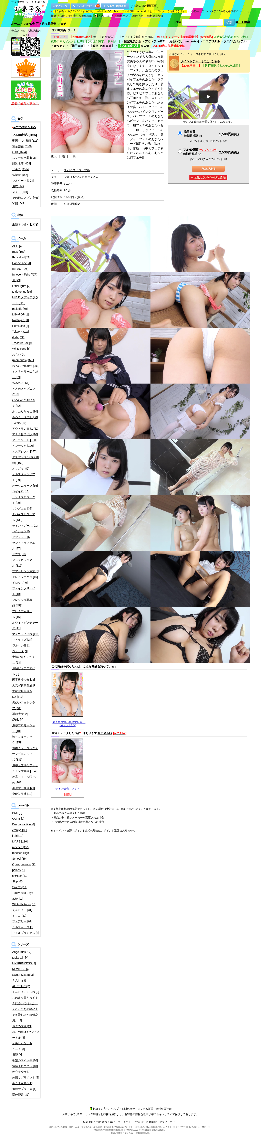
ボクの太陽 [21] (22, 1026)
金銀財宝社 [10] (22, 793)
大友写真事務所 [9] (24, 685)
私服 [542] (18, 203)
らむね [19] (19, 423)
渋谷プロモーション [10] (23, 728)
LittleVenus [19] (22, 291)
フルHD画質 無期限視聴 (200, 151)
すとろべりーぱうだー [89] (25, 374)
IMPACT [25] (20, 268)
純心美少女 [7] (21, 1071)
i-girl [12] (17, 835)
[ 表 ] (63, 156)
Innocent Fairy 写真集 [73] (24, 277)
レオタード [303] (23, 180)
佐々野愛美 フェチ (67, 789)
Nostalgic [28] (21, 320)
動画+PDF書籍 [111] (25, 140)
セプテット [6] (21, 537)
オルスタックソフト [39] (23, 477)
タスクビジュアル (234, 41)
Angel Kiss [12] (21, 952)
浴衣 (95, 177)
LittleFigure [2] (21, 286)
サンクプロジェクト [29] (23, 499)
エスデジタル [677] (24, 451)
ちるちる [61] (20, 383)
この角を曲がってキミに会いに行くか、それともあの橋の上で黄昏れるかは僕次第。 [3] (25, 1009)
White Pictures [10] (24, 904)
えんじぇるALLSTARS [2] (21, 983)
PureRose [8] (20, 326)
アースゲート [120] (24, 440)
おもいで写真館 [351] (25, 365)
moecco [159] (20, 847)
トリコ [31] (19, 915)
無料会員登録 (155, 15)
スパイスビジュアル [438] (23, 517)
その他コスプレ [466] (25, 197)
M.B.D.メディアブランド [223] (25, 300)
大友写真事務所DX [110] (22, 693)
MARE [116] (20, 841)
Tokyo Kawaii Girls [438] (20, 334)
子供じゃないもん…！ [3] (22, 1046)
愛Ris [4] (17, 719)
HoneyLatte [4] (21, 263)
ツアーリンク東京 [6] (25, 571)
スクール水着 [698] (24, 157)
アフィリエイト (168, 1122)
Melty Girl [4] (20, 957)
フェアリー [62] (22, 921)
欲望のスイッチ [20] (25, 1060)
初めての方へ (104, 15)
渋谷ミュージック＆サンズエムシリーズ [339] (25, 754)
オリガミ (59, 45)
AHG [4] (17, 246)
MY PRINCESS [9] (24, 963)
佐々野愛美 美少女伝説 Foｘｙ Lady (68, 723)
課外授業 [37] (20, 1094)
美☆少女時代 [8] (22, 1083)
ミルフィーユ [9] (22, 927)
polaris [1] (18, 870)
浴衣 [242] (18, 186)
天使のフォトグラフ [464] (23, 705)
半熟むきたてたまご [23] (23, 659)
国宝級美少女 (132, 41)
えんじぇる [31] (22, 910)
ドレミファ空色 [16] (25, 577)
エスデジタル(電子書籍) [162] (25, 459)
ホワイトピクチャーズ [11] (25, 625)
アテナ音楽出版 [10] (25, 434)
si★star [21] (20, 875)
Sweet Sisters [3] (23, 974)
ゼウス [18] (19, 554)
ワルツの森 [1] (21, 645)
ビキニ (86, 177)
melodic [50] (20, 308)
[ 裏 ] (74, 156)
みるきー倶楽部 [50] (25, 417)
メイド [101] (20, 192)
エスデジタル (211, 41)
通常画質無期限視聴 (193, 133)
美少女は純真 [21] (23, 788)
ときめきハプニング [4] (23, 391)
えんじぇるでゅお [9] (25, 992)
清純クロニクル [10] (25, 1066)
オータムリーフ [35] (25, 485)
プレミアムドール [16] (22, 614)
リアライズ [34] (22, 639)
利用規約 (151, 1122)
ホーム (15, 23)
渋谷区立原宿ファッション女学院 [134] (25, 768)
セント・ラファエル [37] (23, 545)
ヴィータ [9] (20, 651)
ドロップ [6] (20, 582)
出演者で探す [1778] (25, 224)
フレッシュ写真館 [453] (22, 602)
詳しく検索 (243, 22)
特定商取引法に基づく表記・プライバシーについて (113, 1122)
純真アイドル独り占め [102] (25, 779)
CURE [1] (18, 818)
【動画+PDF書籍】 (102, 45)
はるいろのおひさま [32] (23, 402)
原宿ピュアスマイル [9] (23, 671)
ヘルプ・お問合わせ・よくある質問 (132, 1108)
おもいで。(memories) (184, 41)
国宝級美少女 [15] (23, 679)
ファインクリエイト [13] (23, 591)
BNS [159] (18, 251)
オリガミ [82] (20, 468)
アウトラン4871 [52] (25, 428)
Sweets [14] (19, 887)
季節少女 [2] (20, 714)
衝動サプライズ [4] (24, 1089)
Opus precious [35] (24, 864)
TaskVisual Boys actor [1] (22, 895)
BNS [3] (17, 813)
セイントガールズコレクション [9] (25, 528)
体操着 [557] (20, 174)
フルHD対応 (31, 23)
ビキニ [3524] (21, 169)
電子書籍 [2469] (22, 146)
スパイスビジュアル (77, 170)
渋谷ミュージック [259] (22, 739)
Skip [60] (17, 881)
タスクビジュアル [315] (22, 562)
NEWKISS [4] (20, 969)
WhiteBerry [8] (21, 348)
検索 (178, 22)
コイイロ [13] (20, 491)
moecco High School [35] (20, 855)
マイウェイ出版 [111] (25, 634)
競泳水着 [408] (21, 163)
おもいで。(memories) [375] (23, 357)
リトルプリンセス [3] (25, 932)
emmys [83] (19, 830)
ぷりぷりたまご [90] (25, 411)
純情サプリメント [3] (25, 1077)
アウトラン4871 (155, 41)
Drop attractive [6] (23, 824)
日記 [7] (17, 1054)
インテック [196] (23, 445)
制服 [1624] (19, 152)
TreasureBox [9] (22, 343)
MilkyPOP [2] (20, 314)
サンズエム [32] (22, 508)
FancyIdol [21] (21, 257)
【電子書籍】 (77, 45)
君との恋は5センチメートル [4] (26, 1034)
